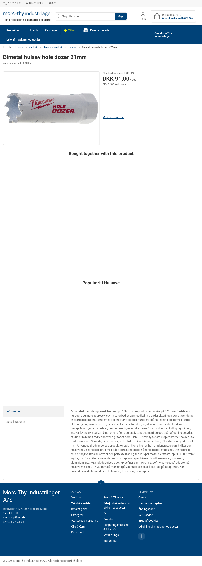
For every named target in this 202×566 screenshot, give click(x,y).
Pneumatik (78, 532)
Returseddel (145, 515)
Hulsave (72, 47)
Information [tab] (13, 411)
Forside (19, 47)
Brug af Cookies (148, 520)
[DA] (27, 16)
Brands (108, 519)
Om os (52, 3)
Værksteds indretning (84, 520)
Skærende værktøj (52, 47)
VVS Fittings (111, 535)
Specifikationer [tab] (15, 421)
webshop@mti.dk (14, 517)
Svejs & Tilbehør (113, 497)
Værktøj (33, 47)
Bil (104, 513)
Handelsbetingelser (150, 503)
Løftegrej (77, 515)
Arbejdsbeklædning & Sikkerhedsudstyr (116, 505)
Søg (120, 16)
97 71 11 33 (10, 513)
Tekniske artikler (81, 503)
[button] (14, 30)
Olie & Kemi (78, 526)
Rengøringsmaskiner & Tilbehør (116, 527)
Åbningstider (34, 3)
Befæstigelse (79, 509)
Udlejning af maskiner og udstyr (158, 526)
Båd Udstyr (110, 540)
